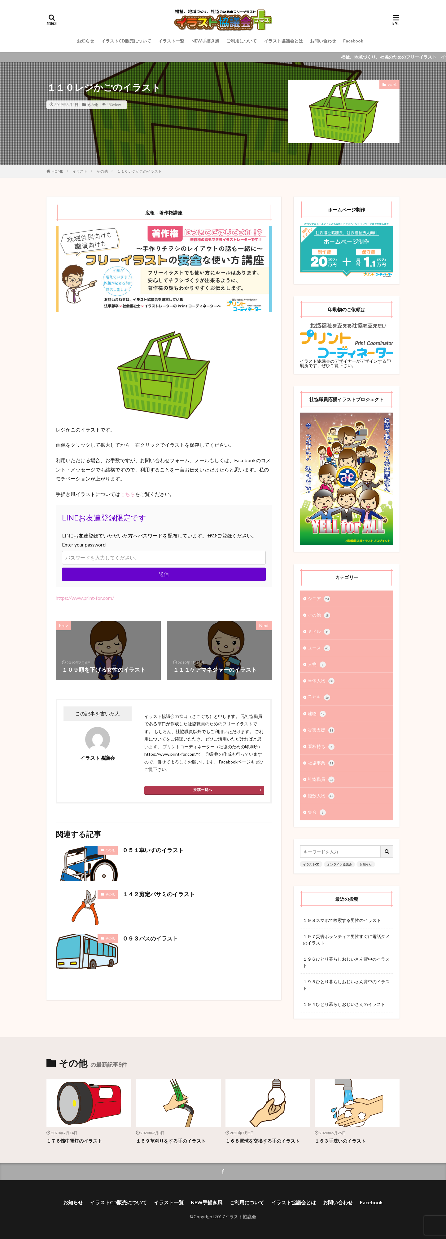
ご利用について (241, 40)
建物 (317, 714)
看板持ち (321, 747)
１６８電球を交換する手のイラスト (262, 1141)
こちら (127, 494)
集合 (317, 812)
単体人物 (321, 681)
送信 (164, 574)
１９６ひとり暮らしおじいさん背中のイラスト (346, 962)
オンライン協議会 (339, 864)
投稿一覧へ (202, 789)
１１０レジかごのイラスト (139, 171)
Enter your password (84, 544)
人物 (317, 665)
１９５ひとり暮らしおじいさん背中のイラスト (346, 985)
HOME (57, 171)
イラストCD (311, 864)
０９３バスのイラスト (150, 938)
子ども (319, 697)
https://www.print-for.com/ (85, 598)
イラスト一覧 (171, 40)
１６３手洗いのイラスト (340, 1141)
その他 (92, 104)
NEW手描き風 (205, 40)
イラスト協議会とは (283, 40)
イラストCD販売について (126, 40)
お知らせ (85, 40)
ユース (319, 648)
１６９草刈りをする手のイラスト (171, 1141)
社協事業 (321, 763)
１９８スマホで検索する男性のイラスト (342, 920)
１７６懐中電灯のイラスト (74, 1141)
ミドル (319, 632)
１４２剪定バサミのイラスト (158, 894)
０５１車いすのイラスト (153, 850)
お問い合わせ (323, 40)
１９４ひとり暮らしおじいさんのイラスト (344, 1004)
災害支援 (321, 730)
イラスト (79, 171)
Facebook (353, 40)
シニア (319, 599)
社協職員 (321, 780)
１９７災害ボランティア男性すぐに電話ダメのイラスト (346, 939)
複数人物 (321, 796)
